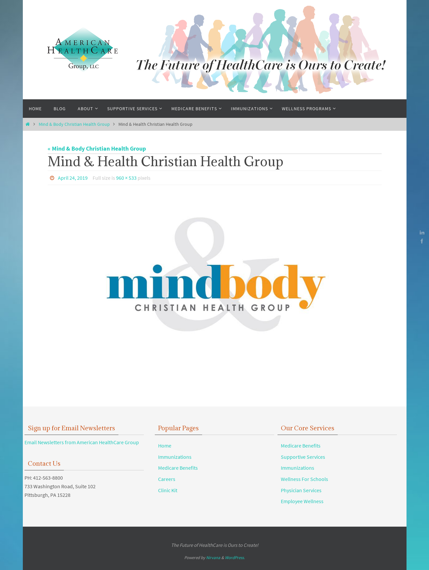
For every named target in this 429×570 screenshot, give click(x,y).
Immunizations (175, 456)
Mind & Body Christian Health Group (74, 124)
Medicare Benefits (178, 467)
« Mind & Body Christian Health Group (97, 148)
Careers (166, 479)
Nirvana (213, 557)
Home (164, 445)
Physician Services (301, 490)
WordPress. (235, 557)
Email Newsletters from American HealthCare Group (81, 442)
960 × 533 (126, 177)
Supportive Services (303, 456)
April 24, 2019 (73, 177)
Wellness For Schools (304, 479)
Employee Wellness (302, 501)
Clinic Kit (167, 490)
